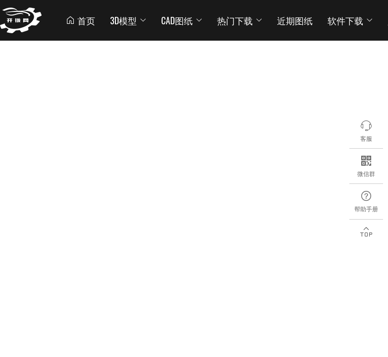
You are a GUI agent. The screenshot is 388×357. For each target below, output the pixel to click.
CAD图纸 (181, 20)
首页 (80, 20)
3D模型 (128, 20)
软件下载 (350, 20)
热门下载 (239, 20)
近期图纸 (295, 20)
